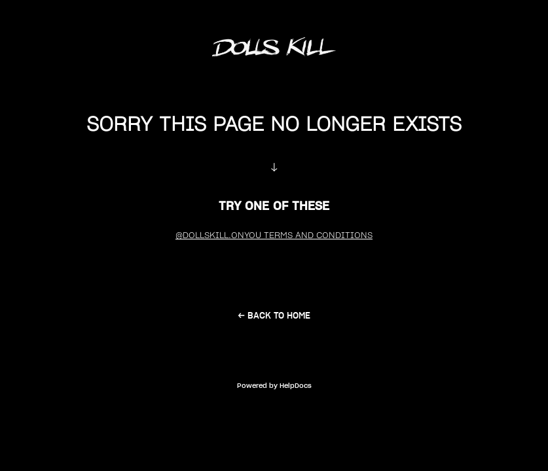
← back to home (274, 315)
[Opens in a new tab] (274, 384)
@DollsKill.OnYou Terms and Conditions (274, 236)
